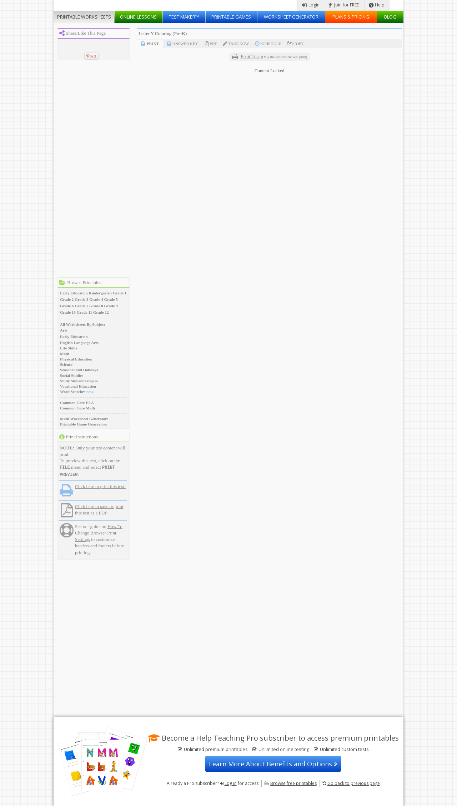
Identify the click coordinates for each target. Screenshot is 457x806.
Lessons (138, 17)
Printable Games (231, 17)
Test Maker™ (184, 17)
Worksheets (84, 17)
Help (377, 5)
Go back (353, 783)
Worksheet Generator (291, 17)
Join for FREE (343, 5)
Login (311, 5)
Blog (390, 17)
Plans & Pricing (350, 17)
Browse (293, 783)
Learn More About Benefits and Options (273, 764)
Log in (231, 783)
